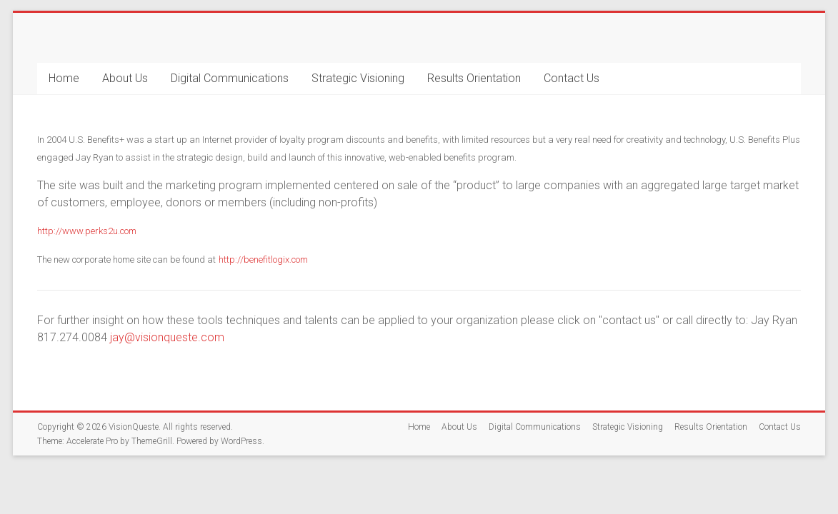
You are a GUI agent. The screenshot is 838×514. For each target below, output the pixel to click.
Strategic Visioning (357, 78)
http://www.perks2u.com (86, 231)
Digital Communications (230, 78)
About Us (125, 78)
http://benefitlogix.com (263, 259)
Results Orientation (474, 78)
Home (64, 78)
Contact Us (571, 78)
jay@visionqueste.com (167, 337)
